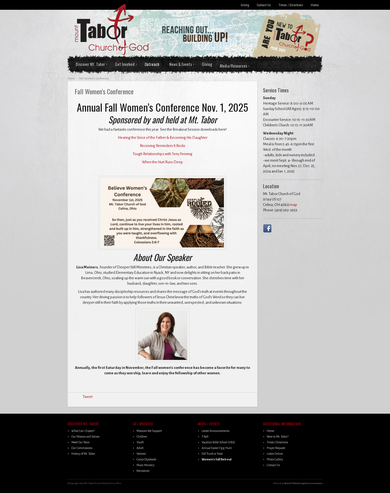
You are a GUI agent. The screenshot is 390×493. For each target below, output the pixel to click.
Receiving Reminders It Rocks (162, 146)
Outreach (152, 64)
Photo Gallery (275, 459)
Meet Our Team (80, 442)
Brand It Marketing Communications (303, 483)
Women (141, 453)
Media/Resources (233, 66)
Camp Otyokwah (146, 459)
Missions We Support (149, 430)
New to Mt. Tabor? (277, 436)
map (293, 205)
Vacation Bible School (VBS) (218, 442)
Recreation (143, 470)
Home (315, 5)
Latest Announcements (215, 430)
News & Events (180, 64)
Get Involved (125, 64)
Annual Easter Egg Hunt (217, 448)
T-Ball (205, 436)
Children (142, 436)
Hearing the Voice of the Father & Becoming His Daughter (162, 138)
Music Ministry (145, 465)
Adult (140, 448)
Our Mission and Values (85, 436)
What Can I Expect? (83, 430)
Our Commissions (81, 448)
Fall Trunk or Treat (212, 453)
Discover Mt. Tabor (90, 64)
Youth (140, 442)
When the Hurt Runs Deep (162, 162)
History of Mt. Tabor (83, 453)
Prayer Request (276, 448)
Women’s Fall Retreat (217, 459)
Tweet (88, 397)
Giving (245, 5)
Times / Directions (290, 5)
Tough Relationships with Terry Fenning (162, 154)
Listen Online (275, 453)
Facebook (268, 228)
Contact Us (264, 5)
